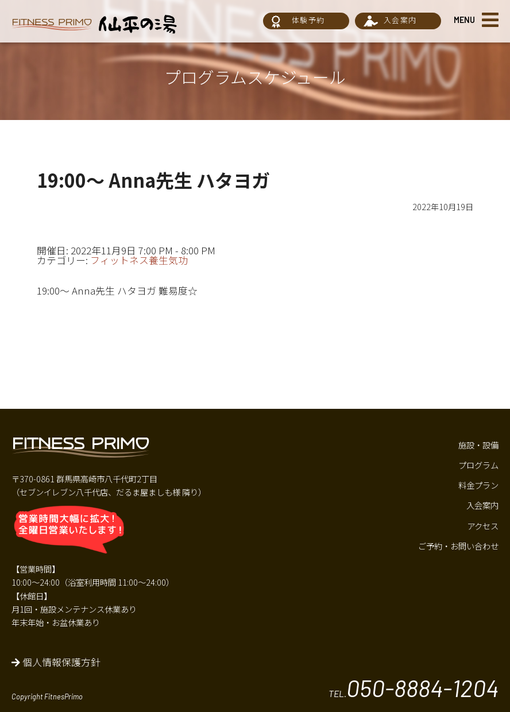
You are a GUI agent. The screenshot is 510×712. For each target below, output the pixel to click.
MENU (464, 20)
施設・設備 (478, 445)
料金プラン (478, 485)
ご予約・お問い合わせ (458, 546)
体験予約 (308, 19)
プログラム (478, 465)
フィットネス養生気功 (139, 260)
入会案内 (400, 19)
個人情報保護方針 (56, 662)
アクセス (483, 526)
